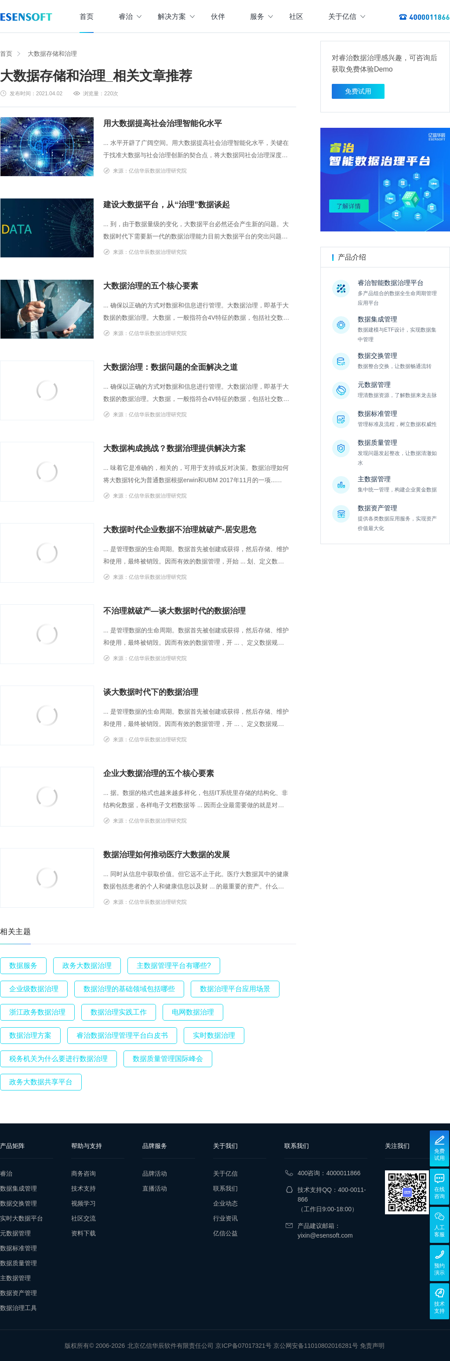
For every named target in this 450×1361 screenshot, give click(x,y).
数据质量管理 (18, 1263)
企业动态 (225, 1203)
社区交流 (83, 1218)
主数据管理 (15, 1278)
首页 (87, 16)
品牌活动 (154, 1173)
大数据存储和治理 (52, 53)
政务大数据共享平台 (41, 1082)
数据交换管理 (18, 1203)
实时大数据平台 (21, 1218)
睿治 (130, 16)
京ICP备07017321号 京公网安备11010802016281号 (286, 1345)
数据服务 (23, 965)
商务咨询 (83, 1173)
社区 (296, 16)
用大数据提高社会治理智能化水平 (162, 123)
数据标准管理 (18, 1248)
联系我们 (225, 1188)
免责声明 (372, 1345)
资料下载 (83, 1233)
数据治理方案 (30, 1035)
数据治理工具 (18, 1307)
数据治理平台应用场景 (235, 989)
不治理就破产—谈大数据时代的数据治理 (174, 610)
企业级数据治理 (33, 989)
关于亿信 (346, 16)
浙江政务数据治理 (37, 1012)
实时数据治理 (214, 1035)
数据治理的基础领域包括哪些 (129, 989)
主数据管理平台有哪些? (174, 965)
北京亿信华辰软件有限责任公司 (170, 1345)
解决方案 (176, 16)
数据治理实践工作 (119, 1012)
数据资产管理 (18, 1292)
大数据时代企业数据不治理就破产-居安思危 (179, 529)
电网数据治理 (193, 1012)
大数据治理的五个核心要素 (150, 286)
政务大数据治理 (87, 965)
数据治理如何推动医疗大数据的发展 (166, 854)
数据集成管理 (18, 1188)
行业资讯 (225, 1218)
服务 (261, 16)
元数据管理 (15, 1233)
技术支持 (83, 1188)
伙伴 (218, 16)
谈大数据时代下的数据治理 (150, 692)
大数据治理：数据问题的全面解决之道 (170, 367)
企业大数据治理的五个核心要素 (158, 773)
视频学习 (83, 1203)
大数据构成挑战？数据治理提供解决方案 (174, 448)
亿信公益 (225, 1233)
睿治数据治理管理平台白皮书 (122, 1035)
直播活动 (154, 1188)
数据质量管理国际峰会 (168, 1058)
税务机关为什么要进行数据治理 (58, 1058)
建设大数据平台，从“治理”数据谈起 (166, 204)
